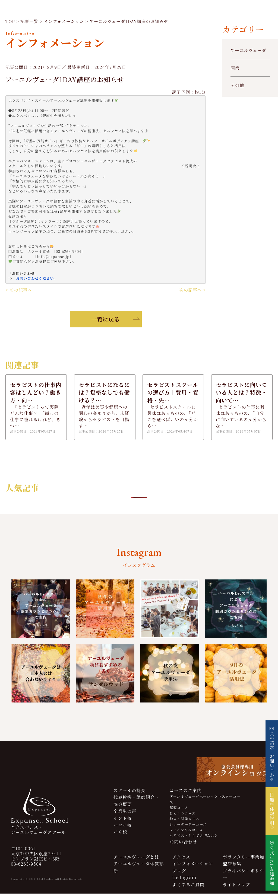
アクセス (181, 859)
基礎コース (179, 810)
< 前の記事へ (19, 291)
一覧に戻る (105, 321)
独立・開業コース (185, 821)
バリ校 (120, 834)
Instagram (184, 880)
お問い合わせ (183, 844)
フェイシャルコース (186, 832)
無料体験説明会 (272, 811)
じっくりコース (183, 815)
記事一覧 (30, 22)
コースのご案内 (186, 793)
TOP (10, 22)
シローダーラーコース (188, 826)
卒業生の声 (125, 814)
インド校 (122, 821)
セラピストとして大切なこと (194, 837)
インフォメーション (65, 22)
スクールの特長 (129, 793)
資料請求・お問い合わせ (272, 756)
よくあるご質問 (188, 887)
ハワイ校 (122, 827)
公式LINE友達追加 (272, 865)
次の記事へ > (192, 291)
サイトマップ (236, 887)
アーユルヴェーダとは (136, 859)
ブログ (179, 873)
